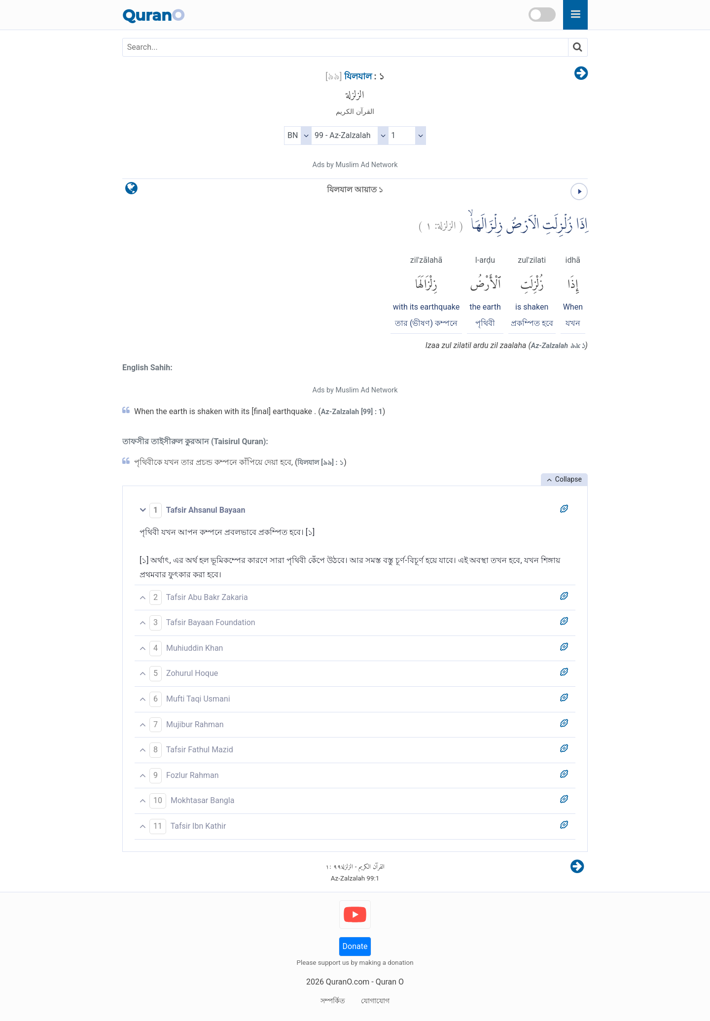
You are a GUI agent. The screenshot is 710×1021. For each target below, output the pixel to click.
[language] (131, 190)
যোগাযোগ (375, 1001)
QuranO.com (347, 981)
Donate (355, 946)
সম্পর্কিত (332, 1001)
